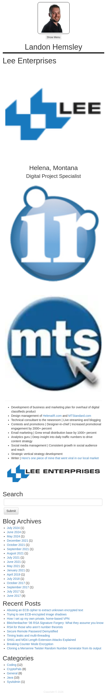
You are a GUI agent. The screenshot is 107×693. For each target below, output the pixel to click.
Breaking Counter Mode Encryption (30, 644)
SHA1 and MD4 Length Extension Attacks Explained (41, 639)
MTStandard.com (79, 415)
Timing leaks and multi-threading (28, 635)
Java (10, 677)
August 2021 (15, 553)
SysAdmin (13, 681)
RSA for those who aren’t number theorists (35, 627)
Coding (11, 665)
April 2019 (13, 574)
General (12, 673)
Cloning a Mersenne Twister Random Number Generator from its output (54, 648)
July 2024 (13, 528)
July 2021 (13, 557)
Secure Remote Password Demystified (32, 631)
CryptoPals (14, 669)
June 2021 (14, 561)
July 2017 (13, 591)
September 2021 (18, 549)
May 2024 (13, 536)
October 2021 (16, 545)
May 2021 (13, 566)
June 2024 (14, 532)
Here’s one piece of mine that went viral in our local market (60, 458)
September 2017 (18, 587)
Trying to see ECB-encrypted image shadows (37, 614)
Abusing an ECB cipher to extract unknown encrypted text (45, 610)
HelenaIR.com (52, 415)
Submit (11, 511)
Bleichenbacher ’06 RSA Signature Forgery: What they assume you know (55, 623)
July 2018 (13, 578)
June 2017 (14, 595)
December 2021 (17, 540)
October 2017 (16, 583)
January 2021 (16, 570)
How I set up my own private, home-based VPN (38, 618)
